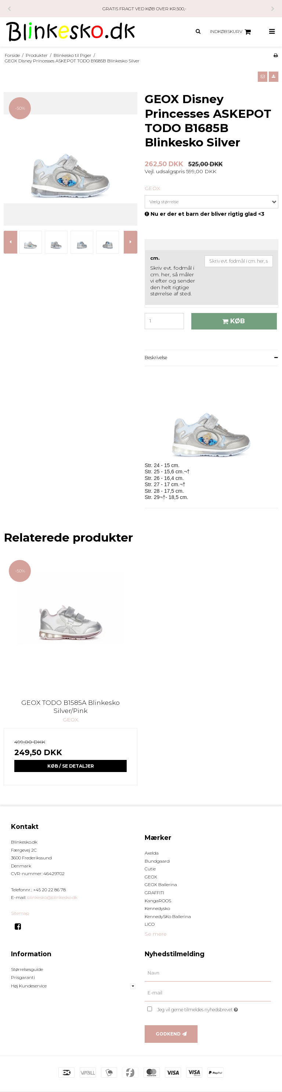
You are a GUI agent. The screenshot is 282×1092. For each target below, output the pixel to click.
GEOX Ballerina (161, 884)
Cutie (150, 868)
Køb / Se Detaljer (70, 766)
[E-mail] (208, 993)
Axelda (152, 853)
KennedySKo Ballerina (168, 916)
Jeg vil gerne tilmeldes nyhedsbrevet (214, 1008)
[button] (262, 77)
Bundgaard (157, 861)
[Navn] (208, 973)
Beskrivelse (156, 357)
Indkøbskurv (231, 32)
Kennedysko (157, 908)
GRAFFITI (154, 892)
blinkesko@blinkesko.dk (52, 897)
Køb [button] (232, 321)
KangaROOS (158, 900)
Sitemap (20, 913)
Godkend (168, 1034)
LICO (150, 924)
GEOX (151, 877)
